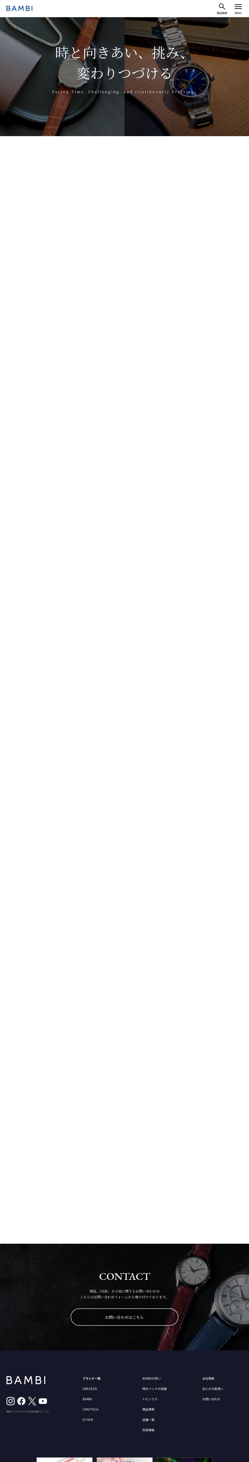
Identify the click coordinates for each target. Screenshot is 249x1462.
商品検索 (148, 1409)
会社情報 (208, 1378)
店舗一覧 (148, 1419)
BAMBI (87, 1399)
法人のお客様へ (212, 1389)
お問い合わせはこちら (124, 1317)
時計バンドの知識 (154, 1389)
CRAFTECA (90, 1409)
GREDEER (89, 1389)
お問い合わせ (211, 1399)
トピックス (149, 1399)
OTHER (87, 1419)
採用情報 (148, 1430)
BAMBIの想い (151, 1378)
